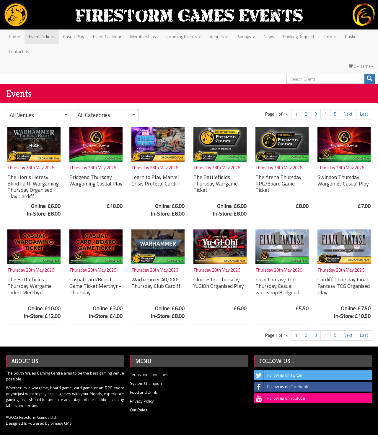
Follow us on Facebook (281, 386)
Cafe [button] (329, 36)
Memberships (143, 36)
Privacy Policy (142, 401)
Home (14, 36)
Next (348, 114)
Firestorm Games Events (189, 15)
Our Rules (138, 410)
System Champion (146, 383)
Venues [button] (219, 36)
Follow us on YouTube (279, 398)
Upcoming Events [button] (183, 36)
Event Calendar (107, 36)
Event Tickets (41, 36)
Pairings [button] (246, 36)
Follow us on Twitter (278, 375)
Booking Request (299, 36)
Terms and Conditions (149, 374)
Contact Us (19, 51)
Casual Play (73, 36)
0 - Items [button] (361, 66)
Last (364, 114)
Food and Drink (143, 392)
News (269, 36)
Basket (351, 36)
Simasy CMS (61, 423)
